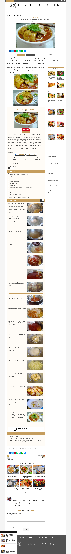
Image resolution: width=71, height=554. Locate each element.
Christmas (50, 158)
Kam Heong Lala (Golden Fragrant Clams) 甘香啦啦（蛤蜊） (60, 117)
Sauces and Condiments (53, 180)
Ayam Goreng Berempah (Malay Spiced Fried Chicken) (27, 0)
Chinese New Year (52, 156)
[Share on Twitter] (12, 51)
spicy (37, 448)
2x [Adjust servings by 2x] (11, 168)
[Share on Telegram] (20, 51)
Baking (49, 151)
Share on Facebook (20, 154)
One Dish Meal (51, 173)
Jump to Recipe (21, 55)
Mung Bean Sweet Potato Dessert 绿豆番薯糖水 (51, 116)
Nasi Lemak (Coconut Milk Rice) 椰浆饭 (60, 100)
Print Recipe (25, 131)
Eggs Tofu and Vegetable (53, 163)
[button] (14, 1)
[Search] (53, 12)
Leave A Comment (30, 55)
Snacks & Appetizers (52, 185)
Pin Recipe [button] (26, 129)
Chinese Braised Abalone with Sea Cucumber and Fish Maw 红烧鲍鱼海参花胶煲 (51, 129)
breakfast (9, 448)
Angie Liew (33, 21)
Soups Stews (50, 187)
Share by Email (31, 154)
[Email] (64, 1)
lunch (20, 448)
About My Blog (51, 148)
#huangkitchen (34, 430)
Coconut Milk (15, 448)
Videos (49, 192)
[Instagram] (48, 12)
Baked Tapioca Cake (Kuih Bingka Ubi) (51, 89)
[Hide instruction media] (43, 200)
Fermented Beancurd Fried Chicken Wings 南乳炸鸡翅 (60, 128)
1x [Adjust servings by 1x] (9, 168)
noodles (29, 448)
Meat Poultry (51, 170)
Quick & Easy (51, 175)
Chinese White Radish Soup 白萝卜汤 (51, 78)
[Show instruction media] (41, 200)
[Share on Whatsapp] (17, 51)
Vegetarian (50, 190)
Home (7, 15)
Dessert (50, 161)
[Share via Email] (25, 51)
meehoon (24, 448)
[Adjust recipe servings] (12, 166)
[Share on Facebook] (10, 51)
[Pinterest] (61, 1)
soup (33, 448)
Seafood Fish (51, 183)
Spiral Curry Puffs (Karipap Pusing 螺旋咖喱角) (51, 100)
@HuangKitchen (24, 430)
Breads (49, 153)
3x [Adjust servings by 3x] (13, 168)
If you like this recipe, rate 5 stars (14, 513)
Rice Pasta (50, 178)
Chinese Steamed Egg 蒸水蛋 (60, 89)
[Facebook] (47, 12)
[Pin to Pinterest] (15, 51)
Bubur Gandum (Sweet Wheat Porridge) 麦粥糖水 (51, 141)
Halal (49, 168)
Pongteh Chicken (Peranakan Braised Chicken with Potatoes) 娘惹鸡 (60, 142)
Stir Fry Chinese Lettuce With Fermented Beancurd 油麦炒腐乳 (26, 476)
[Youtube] (62, 1)
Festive (49, 166)
